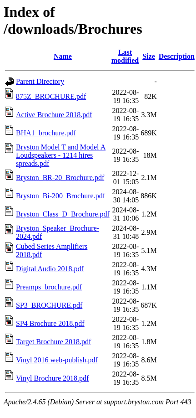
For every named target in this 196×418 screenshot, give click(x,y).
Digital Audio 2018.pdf (50, 269)
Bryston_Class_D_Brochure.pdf (63, 214)
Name (63, 56)
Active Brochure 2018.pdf (54, 115)
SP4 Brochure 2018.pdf (50, 323)
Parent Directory (40, 81)
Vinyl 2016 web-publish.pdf (57, 360)
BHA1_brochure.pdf (46, 133)
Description (177, 56)
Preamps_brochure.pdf (49, 287)
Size (148, 56)
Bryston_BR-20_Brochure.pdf (60, 177)
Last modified (125, 56)
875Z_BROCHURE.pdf (51, 96)
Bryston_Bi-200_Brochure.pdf (60, 196)
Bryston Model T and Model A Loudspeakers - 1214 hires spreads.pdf (61, 155)
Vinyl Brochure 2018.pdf (52, 378)
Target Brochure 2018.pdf (53, 342)
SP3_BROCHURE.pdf (49, 305)
